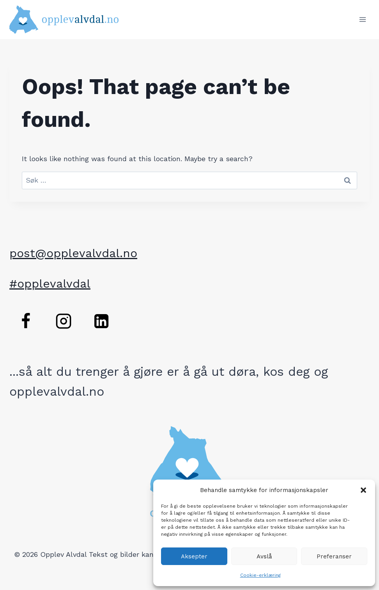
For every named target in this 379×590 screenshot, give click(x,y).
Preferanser (334, 556)
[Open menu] (362, 19)
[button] (363, 490)
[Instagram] (63, 321)
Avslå (264, 556)
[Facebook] (25, 321)
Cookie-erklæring (260, 575)
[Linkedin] (101, 321)
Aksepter (194, 556)
